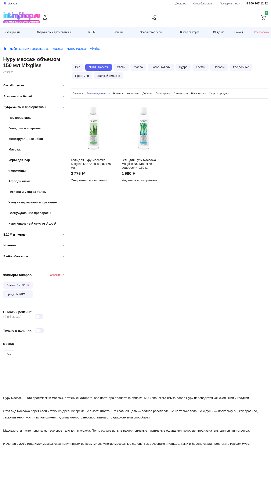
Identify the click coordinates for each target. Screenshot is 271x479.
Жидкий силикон (108, 76)
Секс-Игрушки (33, 85)
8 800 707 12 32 (257, 3)
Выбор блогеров (33, 256)
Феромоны (17, 170)
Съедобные (241, 67)
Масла (138, 67)
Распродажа (261, 32)
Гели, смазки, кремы (24, 128)
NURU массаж (76, 49)
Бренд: (8, 343)
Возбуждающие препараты (29, 212)
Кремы (200, 67)
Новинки (33, 245)
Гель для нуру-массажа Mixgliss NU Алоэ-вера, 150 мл (91, 164)
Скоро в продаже (219, 93)
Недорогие (133, 93)
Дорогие (147, 93)
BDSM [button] (91, 32)
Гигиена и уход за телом (27, 191)
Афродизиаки (19, 181)
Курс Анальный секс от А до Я (32, 223)
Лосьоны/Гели (160, 67)
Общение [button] (218, 32)
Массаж (58, 49)
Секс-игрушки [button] (12, 32)
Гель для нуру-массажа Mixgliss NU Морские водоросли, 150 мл (139, 164)
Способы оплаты (203, 3)
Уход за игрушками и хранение (32, 202)
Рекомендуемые (98, 93)
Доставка (181, 3)
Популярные (163, 93)
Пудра (183, 67)
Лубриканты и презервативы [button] (54, 32)
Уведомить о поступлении (89, 180)
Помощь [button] (239, 32)
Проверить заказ (230, 3)
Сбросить (57, 274)
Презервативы (20, 117)
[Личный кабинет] (45, 17)
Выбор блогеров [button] (189, 32)
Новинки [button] (118, 32)
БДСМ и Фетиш (33, 234)
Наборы (219, 67)
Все (9, 354)
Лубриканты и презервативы (29, 49)
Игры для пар (19, 160)
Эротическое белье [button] (151, 32)
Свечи (121, 67)
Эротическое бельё (33, 96)
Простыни (82, 76)
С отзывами (181, 93)
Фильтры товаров (17, 274)
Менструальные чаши (25, 138)
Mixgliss (95, 49)
